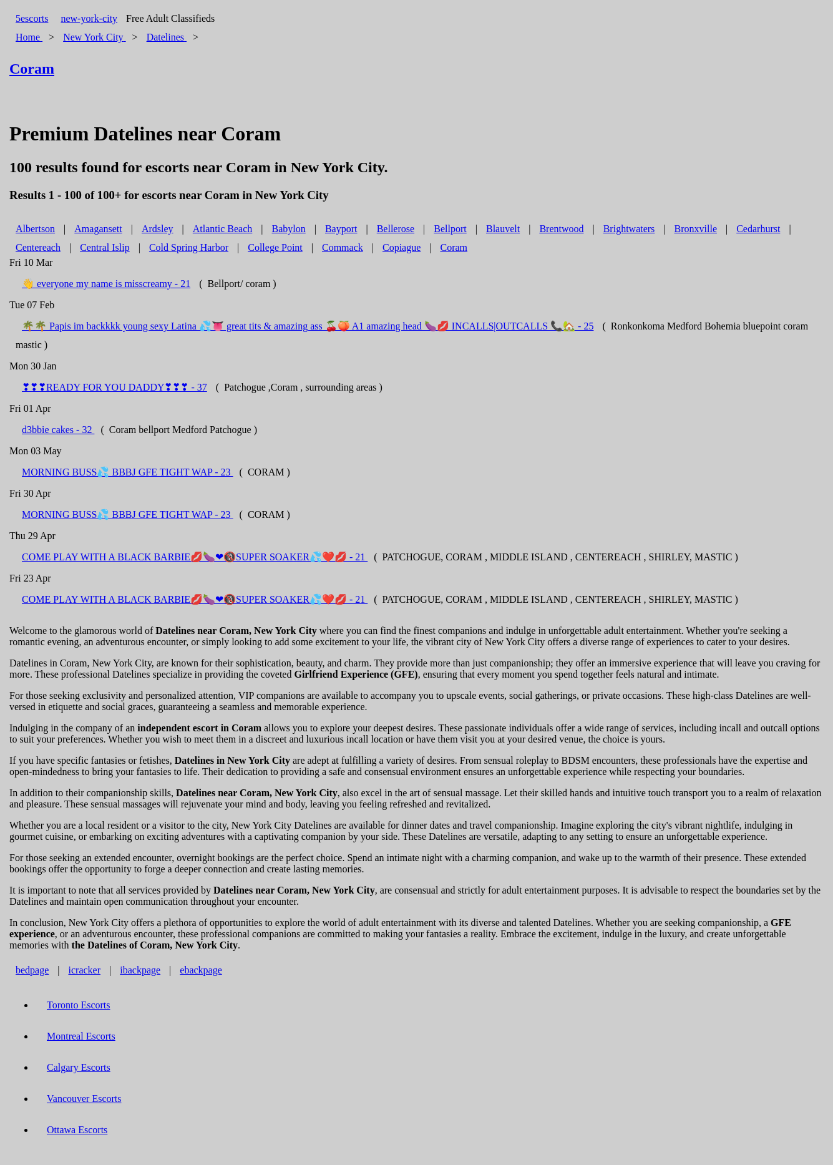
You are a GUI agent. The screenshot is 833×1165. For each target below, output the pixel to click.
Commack (342, 247)
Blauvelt (503, 228)
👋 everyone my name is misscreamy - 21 (106, 283)
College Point (275, 247)
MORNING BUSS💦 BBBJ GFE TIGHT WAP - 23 (127, 472)
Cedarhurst (758, 228)
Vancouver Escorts (84, 1098)
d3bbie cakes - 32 (58, 429)
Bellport (450, 228)
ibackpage (140, 970)
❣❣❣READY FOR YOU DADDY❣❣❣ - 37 (114, 387)
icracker (85, 970)
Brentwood (561, 228)
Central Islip (105, 247)
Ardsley (157, 228)
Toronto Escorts (78, 1005)
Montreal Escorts (81, 1036)
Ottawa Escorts (77, 1129)
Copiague (401, 247)
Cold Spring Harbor (188, 247)
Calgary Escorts (78, 1067)
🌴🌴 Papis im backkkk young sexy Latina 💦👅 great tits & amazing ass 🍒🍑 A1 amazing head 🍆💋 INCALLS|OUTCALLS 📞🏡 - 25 (307, 326)
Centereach (38, 247)
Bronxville (696, 228)
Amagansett (98, 228)
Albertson (35, 228)
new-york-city (89, 18)
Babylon (289, 228)
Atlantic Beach (223, 228)
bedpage (32, 970)
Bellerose (395, 228)
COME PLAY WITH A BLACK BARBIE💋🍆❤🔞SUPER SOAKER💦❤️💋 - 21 (195, 557)
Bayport (341, 228)
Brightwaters (629, 228)
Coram (453, 247)
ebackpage (201, 970)
